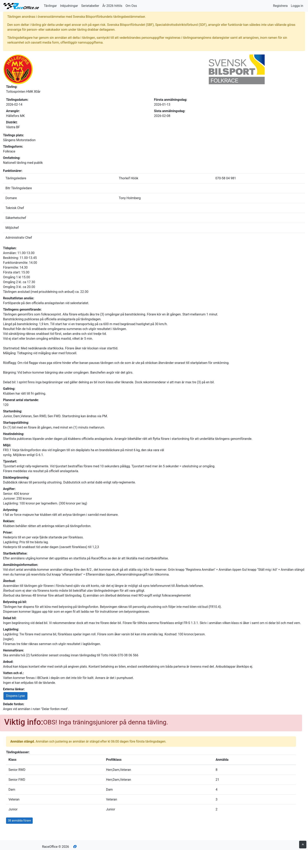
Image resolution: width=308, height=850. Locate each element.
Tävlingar (50, 6)
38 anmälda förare (19, 820)
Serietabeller (90, 6)
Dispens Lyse (15, 696)
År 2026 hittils (112, 6)
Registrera (280, 6)
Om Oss (131, 6)
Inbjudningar (69, 6)
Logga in (297, 6)
